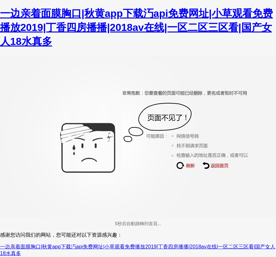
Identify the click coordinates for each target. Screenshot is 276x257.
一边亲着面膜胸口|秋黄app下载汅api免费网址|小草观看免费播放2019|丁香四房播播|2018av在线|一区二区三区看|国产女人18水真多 (136, 27)
